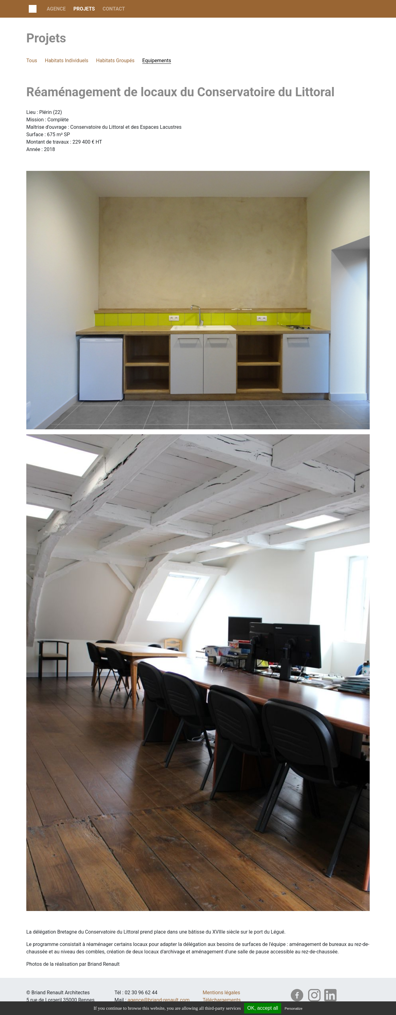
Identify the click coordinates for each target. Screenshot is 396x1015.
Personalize (293, 1008)
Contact (114, 9)
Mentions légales (221, 992)
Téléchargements (222, 1000)
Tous (31, 60)
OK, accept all (262, 1008)
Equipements (156, 60)
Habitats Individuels (66, 60)
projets (84, 9)
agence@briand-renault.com (158, 1000)
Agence (56, 9)
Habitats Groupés (115, 60)
